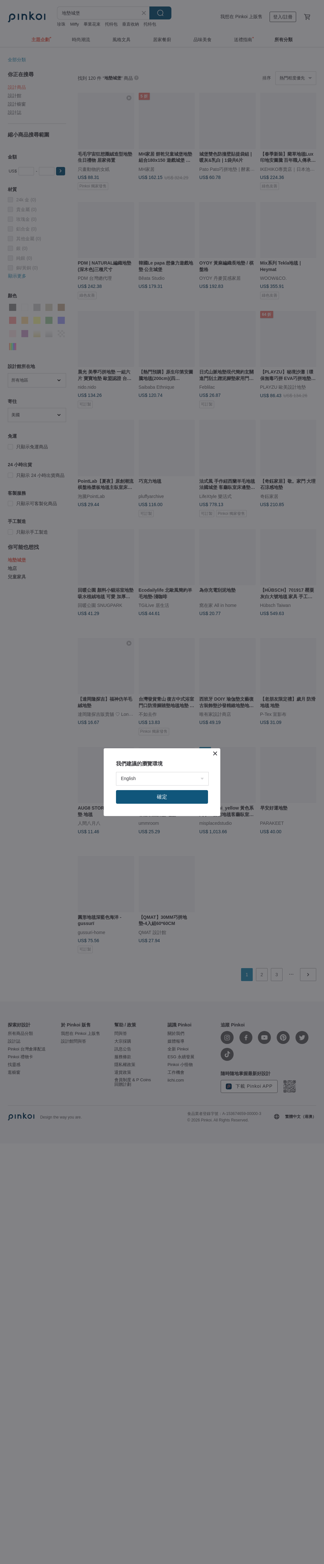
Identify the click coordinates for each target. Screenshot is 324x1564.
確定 (162, 797)
